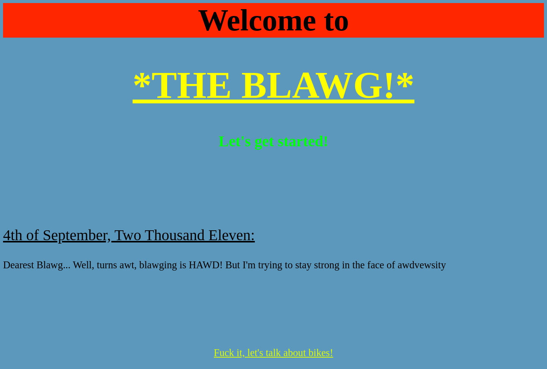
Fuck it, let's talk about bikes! (273, 352)
